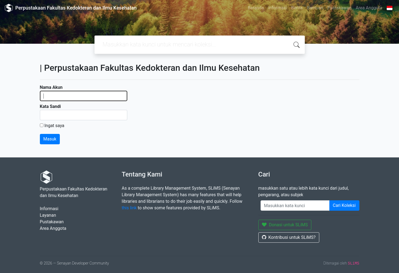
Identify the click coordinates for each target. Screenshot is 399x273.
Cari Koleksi (344, 205)
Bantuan (315, 7)
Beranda (256, 7)
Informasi (277, 7)
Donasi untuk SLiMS (285, 224)
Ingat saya (54, 125)
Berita (297, 7)
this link (129, 207)
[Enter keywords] (295, 205)
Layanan (48, 215)
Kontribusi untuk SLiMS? (289, 237)
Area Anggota (369, 7)
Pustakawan (339, 7)
